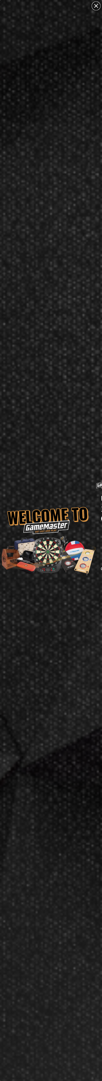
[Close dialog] (96, 6)
